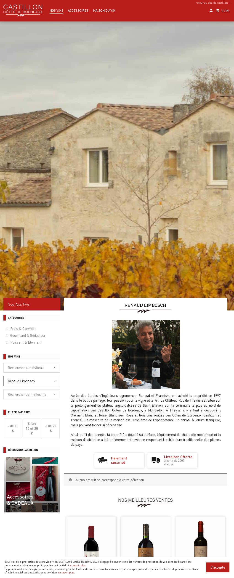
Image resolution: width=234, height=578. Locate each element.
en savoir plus (77, 565)
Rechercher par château (32, 367)
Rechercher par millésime (32, 394)
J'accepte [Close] (217, 567)
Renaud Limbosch (32, 381)
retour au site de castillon (213, 2)
